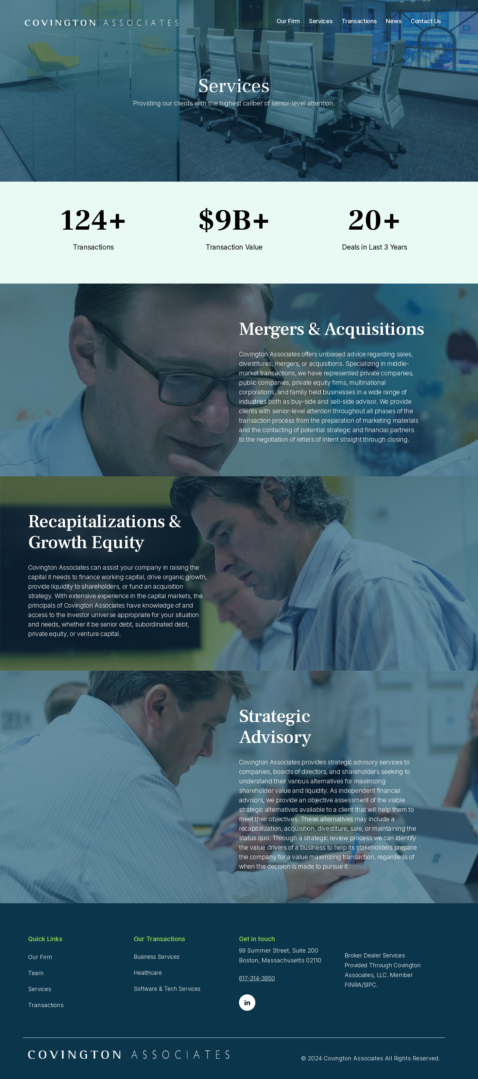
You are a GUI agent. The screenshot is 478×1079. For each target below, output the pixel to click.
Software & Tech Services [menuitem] (167, 989)
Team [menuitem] (36, 973)
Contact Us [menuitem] (426, 21)
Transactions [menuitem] (359, 21)
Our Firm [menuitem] (288, 21)
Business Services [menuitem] (156, 957)
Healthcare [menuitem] (148, 973)
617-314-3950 (257, 978)
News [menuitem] (393, 21)
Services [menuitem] (321, 21)
